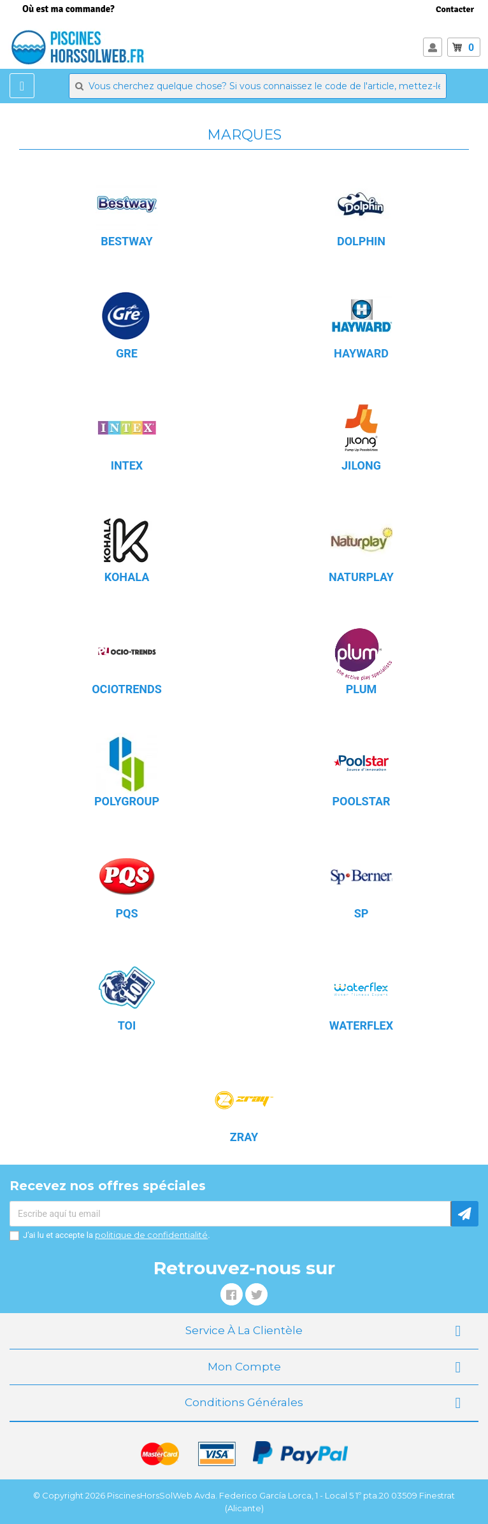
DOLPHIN (361, 241)
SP (361, 913)
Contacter (455, 9)
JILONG (361, 465)
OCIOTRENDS (127, 689)
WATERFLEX (361, 1025)
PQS (126, 913)
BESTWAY (126, 241)
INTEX (127, 465)
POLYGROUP (126, 801)
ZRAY (244, 1137)
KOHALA (127, 577)
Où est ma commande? (68, 9)
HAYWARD (361, 353)
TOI (127, 1025)
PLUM (361, 689)
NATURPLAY (361, 577)
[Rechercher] (258, 86)
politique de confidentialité (151, 1235)
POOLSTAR (361, 801)
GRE (127, 353)
